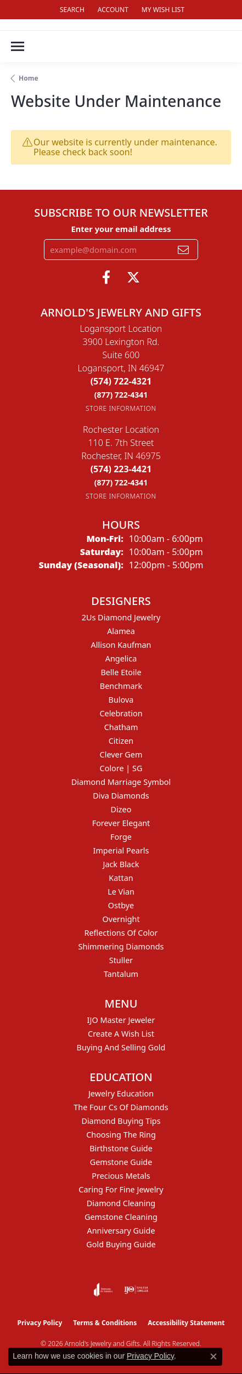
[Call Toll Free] (121, 394)
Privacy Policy (40, 1322)
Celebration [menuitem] (120, 713)
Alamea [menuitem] (121, 631)
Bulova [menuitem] (121, 699)
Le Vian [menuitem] (121, 891)
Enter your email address (121, 228)
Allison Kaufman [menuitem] (121, 645)
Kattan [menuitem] (121, 878)
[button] (71, 9)
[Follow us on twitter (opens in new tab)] (133, 277)
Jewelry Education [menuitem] (121, 1093)
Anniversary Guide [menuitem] (121, 1230)
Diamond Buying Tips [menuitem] (120, 1121)
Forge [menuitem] (121, 837)
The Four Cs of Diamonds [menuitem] (121, 1107)
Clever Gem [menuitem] (121, 754)
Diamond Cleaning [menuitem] (121, 1203)
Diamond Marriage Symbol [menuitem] (121, 782)
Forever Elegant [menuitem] (121, 823)
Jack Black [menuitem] (121, 864)
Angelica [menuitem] (121, 658)
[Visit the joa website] (103, 1289)
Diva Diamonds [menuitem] (121, 795)
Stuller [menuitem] (121, 960)
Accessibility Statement (186, 1322)
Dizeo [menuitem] (121, 809)
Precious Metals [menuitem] (121, 1176)
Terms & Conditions (105, 1322)
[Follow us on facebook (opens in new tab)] (106, 277)
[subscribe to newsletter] (183, 249)
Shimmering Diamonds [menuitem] (121, 946)
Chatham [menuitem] (121, 727)
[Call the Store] (121, 381)
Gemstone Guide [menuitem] (121, 1162)
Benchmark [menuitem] (121, 686)
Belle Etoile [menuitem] (120, 672)
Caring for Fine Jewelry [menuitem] (120, 1189)
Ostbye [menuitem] (121, 905)
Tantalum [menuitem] (121, 974)
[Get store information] (121, 408)
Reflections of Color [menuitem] (121, 933)
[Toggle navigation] (17, 46)
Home (28, 78)
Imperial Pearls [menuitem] (121, 850)
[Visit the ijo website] (136, 1289)
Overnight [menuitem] (120, 919)
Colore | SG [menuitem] (121, 768)
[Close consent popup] (213, 1356)
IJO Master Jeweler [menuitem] (121, 1020)
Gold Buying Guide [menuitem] (120, 1244)
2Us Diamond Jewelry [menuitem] (121, 617)
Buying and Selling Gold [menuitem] (121, 1047)
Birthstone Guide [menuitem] (121, 1148)
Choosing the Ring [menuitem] (121, 1134)
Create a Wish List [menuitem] (121, 1033)
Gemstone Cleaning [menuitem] (121, 1217)
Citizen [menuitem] (121, 741)
